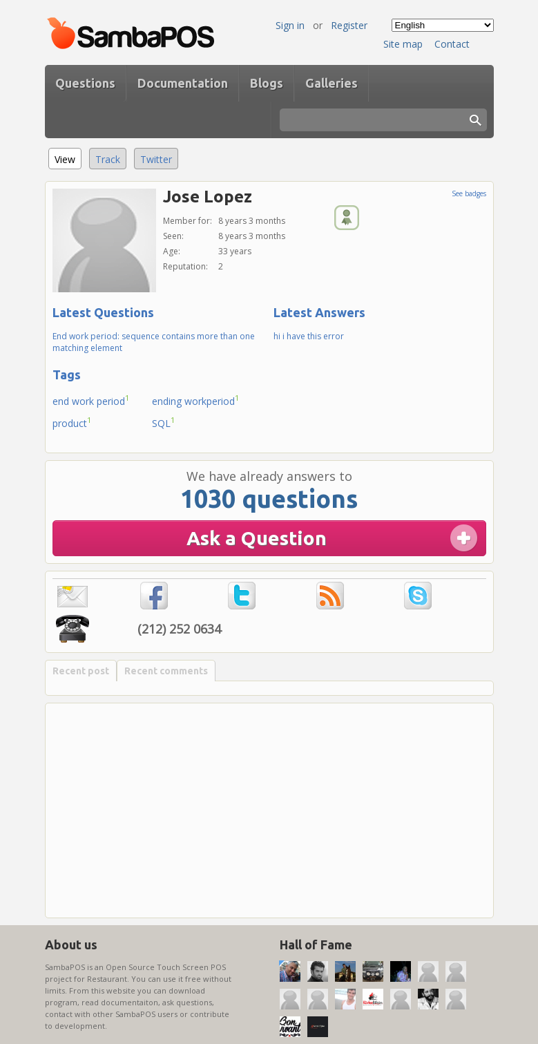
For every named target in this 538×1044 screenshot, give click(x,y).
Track (107, 159)
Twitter (156, 159)
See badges (469, 193)
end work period (91, 400)
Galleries (331, 83)
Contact (452, 43)
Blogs (266, 83)
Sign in (290, 25)
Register (349, 25)
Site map (403, 43)
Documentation (182, 83)
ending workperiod (196, 400)
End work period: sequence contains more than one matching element (153, 342)
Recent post (80, 670)
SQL (163, 422)
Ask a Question (256, 538)
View (68, 157)
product (72, 422)
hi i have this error (308, 336)
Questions (85, 83)
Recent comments (166, 670)
